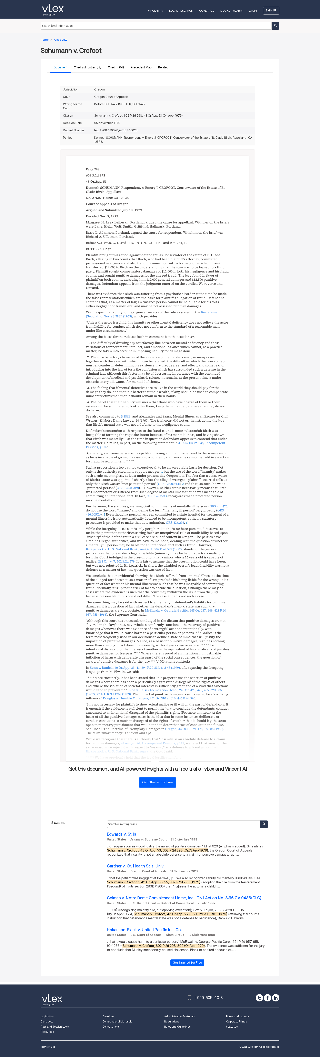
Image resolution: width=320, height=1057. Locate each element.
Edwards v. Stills (121, 834)
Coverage (206, 10)
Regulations (171, 1021)
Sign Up (271, 10)
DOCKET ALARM (231, 10)
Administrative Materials (179, 1016)
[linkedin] (275, 997)
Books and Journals (237, 1016)
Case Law (108, 1016)
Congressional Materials (117, 1021)
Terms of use (48, 1046)
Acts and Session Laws (55, 1026)
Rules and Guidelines (177, 1026)
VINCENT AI (155, 10)
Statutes (232, 1026)
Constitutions (110, 1026)
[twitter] (259, 997)
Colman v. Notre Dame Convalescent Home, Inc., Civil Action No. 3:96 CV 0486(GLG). (184, 898)
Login (253, 10)
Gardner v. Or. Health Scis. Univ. (135, 866)
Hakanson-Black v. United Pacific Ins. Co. (144, 930)
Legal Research (181, 10)
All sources (47, 1031)
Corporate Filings (236, 1021)
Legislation (47, 1016)
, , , (149, 698)
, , (134, 549)
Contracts (47, 1021)
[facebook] (267, 997)
